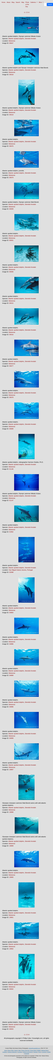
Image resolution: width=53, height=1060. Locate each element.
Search (18, 2)
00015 (11, 303)
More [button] (40, 2)
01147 (11, 500)
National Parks (44, 1050)
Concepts (20, 1052)
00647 (11, 43)
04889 (11, 675)
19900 (11, 877)
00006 (11, 272)
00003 (11, 1029)
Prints (39, 1052)
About (8, 2)
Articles (49, 1052)
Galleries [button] (33, 2)
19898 (11, 812)
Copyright (27, 1053)
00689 (11, 429)
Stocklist (35, 1052)
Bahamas (12, 41)
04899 (11, 738)
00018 (11, 74)
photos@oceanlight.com (34, 1048)
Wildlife (39, 1050)
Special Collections (12, 1052)
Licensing (44, 1052)
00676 (11, 146)
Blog (13, 2)
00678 (11, 397)
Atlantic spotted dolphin (16, 38)
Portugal (30, 570)
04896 (11, 707)
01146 (11, 469)
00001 (11, 240)
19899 (11, 846)
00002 (11, 989)
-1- (25, 12)
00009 (11, 209)
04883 (11, 612)
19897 (11, 769)
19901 (11, 917)
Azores (24, 570)
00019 (11, 115)
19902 (11, 949)
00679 (11, 177)
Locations (5, 1052)
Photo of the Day (27, 4)
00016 (11, 334)
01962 (11, 532)
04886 (11, 644)
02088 (11, 572)
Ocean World (33, 1050)
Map (22, 2)
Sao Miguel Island (15, 570)
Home (3, 2)
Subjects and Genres (28, 1052)
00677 (11, 366)
